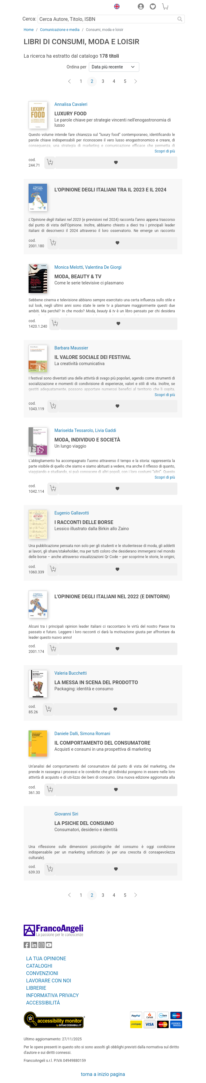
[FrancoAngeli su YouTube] (49, 946)
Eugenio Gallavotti (71, 513)
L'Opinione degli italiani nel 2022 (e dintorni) (112, 596)
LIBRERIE (36, 988)
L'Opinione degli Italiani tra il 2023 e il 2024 (110, 190)
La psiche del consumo (84, 823)
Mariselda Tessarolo (73, 430)
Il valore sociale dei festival (92, 357)
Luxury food (70, 114)
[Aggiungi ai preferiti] (116, 162)
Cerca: (29, 19)
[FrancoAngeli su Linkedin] (34, 946)
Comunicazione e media (59, 30)
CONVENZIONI (42, 973)
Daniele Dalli (66, 733)
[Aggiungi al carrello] (49, 162)
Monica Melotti (68, 267)
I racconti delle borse (83, 522)
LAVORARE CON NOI (48, 981)
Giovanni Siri (66, 813)
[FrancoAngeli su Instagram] (41, 946)
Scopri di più (165, 151)
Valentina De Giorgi (103, 267)
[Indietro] (70, 82)
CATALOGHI (39, 966)
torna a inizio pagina (103, 1074)
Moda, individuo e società (87, 440)
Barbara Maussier (71, 347)
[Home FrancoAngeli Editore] (44, 7)
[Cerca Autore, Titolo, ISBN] (106, 19)
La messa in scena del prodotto (96, 682)
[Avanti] (136, 82)
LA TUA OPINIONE (46, 959)
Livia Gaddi (105, 430)
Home (29, 30)
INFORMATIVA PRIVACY (52, 995)
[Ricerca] (180, 19)
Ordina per (76, 66)
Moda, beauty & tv (77, 276)
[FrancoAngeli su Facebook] (27, 946)
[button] (115, 7)
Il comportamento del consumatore (102, 743)
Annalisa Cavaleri (70, 104)
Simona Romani (95, 733)
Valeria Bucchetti (70, 673)
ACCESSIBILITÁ (43, 1003)
